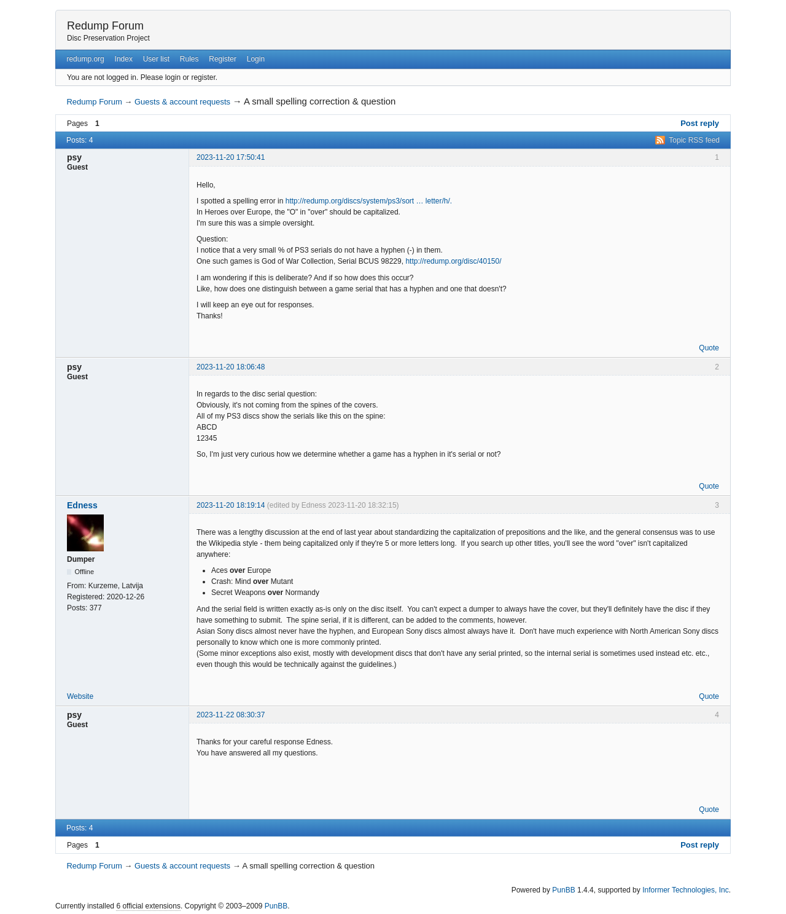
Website (80, 696)
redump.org (85, 59)
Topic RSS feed (694, 140)
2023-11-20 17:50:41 (230, 157)
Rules (189, 59)
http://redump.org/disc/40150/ (453, 261)
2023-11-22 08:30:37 (230, 715)
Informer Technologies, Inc (685, 890)
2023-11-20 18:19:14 (230, 505)
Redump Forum (105, 26)
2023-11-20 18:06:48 (230, 367)
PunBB (563, 890)
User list (156, 59)
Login (256, 59)
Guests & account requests (182, 101)
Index (124, 59)
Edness (82, 505)
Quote (709, 348)
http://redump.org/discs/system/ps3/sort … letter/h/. (369, 201)
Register (222, 59)
